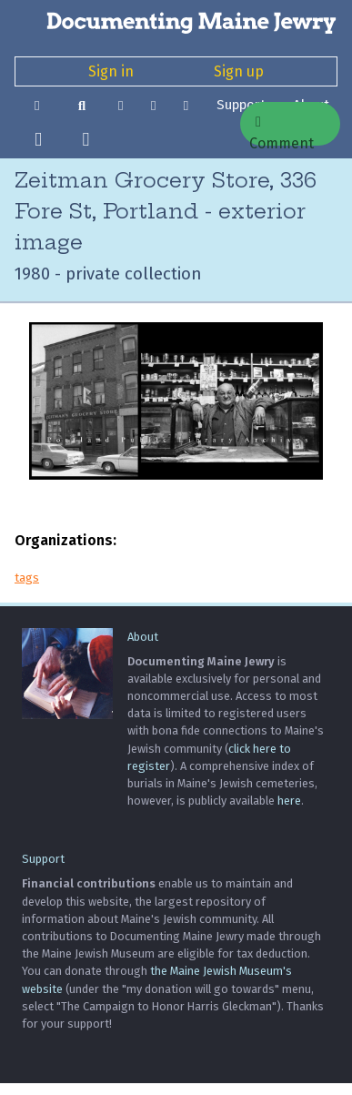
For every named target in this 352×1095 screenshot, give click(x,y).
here (289, 800)
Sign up (239, 71)
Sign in (111, 71)
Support (43, 859)
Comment (281, 130)
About (142, 637)
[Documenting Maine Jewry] (176, 21)
